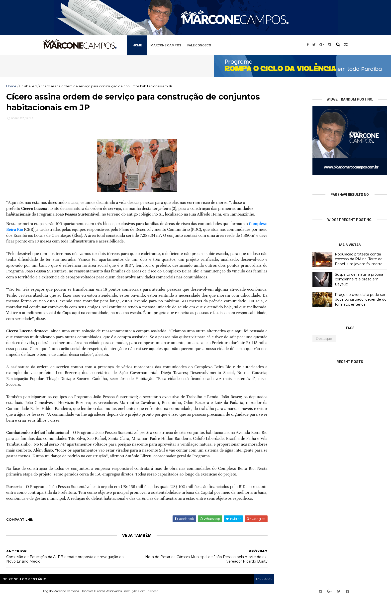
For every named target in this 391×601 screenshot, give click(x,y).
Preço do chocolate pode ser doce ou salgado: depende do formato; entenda (361, 299)
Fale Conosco (212, 44)
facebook (263, 582)
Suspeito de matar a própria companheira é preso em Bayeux (359, 279)
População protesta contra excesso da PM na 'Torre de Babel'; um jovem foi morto (359, 259)
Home (150, 44)
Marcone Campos (179, 44)
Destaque (324, 339)
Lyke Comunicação (156, 594)
